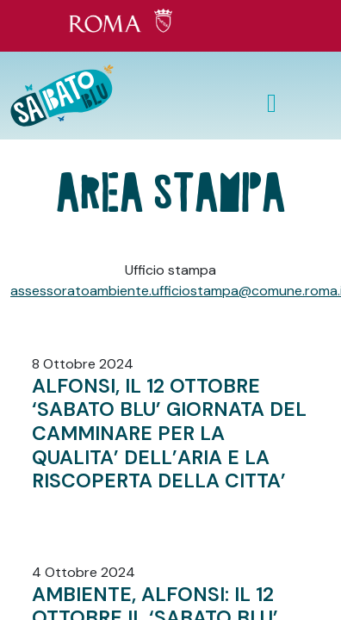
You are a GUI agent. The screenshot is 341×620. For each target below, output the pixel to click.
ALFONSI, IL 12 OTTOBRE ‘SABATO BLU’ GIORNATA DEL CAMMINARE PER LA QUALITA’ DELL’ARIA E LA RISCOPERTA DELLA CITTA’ (169, 433)
